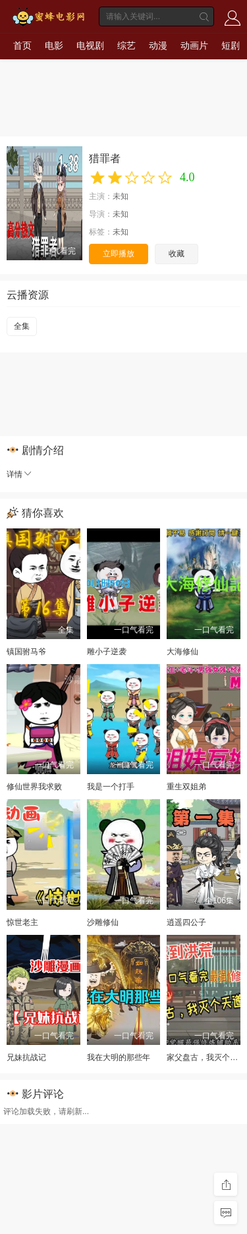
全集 (22, 326)
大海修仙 (182, 651)
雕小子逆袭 (106, 651)
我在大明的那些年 (118, 1057)
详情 (20, 474)
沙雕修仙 (103, 922)
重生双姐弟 (186, 786)
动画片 (194, 45)
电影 (54, 45)
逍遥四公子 (186, 922)
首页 (22, 45)
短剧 (230, 45)
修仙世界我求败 (34, 786)
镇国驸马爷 (26, 651)
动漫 (158, 45)
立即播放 (118, 253)
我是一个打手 (110, 786)
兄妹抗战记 (26, 1057)
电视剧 (90, 45)
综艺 (126, 45)
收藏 (176, 253)
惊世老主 (22, 922)
